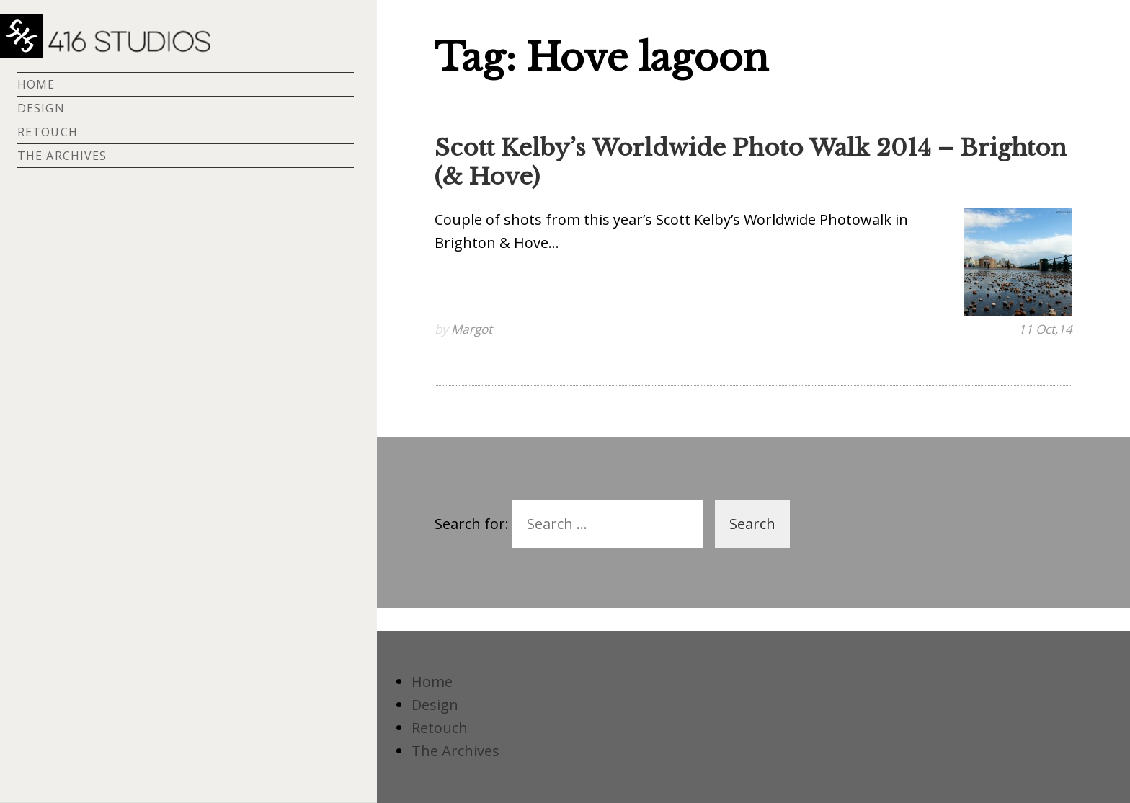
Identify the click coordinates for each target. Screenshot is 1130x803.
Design (41, 108)
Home (36, 84)
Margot (471, 329)
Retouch (47, 132)
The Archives (62, 156)
